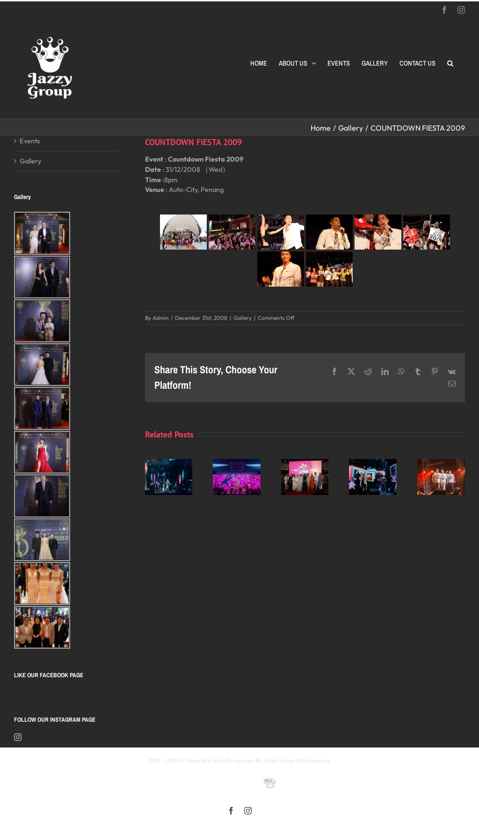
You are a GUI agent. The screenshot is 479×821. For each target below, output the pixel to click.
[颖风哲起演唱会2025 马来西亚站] (373, 463)
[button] (450, 63)
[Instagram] (18, 737)
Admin (160, 317)
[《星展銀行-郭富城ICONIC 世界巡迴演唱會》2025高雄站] (237, 463)
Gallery (242, 317)
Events (30, 140)
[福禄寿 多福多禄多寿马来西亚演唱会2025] (441, 463)
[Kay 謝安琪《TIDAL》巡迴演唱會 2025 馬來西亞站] (169, 463)
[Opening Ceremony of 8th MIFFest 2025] (305, 463)
